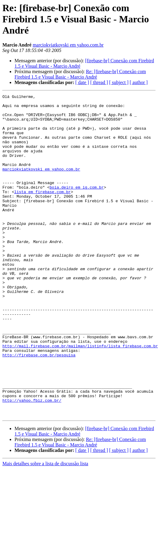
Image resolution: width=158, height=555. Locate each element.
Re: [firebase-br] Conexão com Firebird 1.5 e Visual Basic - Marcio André (80, 74)
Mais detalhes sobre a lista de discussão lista (45, 522)
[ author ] (139, 82)
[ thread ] (99, 82)
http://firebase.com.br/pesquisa (119, 402)
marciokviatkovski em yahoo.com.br (68, 44)
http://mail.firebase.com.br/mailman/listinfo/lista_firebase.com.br (80, 396)
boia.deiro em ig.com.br (77, 206)
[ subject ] (118, 82)
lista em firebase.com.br (42, 211)
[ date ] (82, 82)
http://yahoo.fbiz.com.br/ (31, 456)
